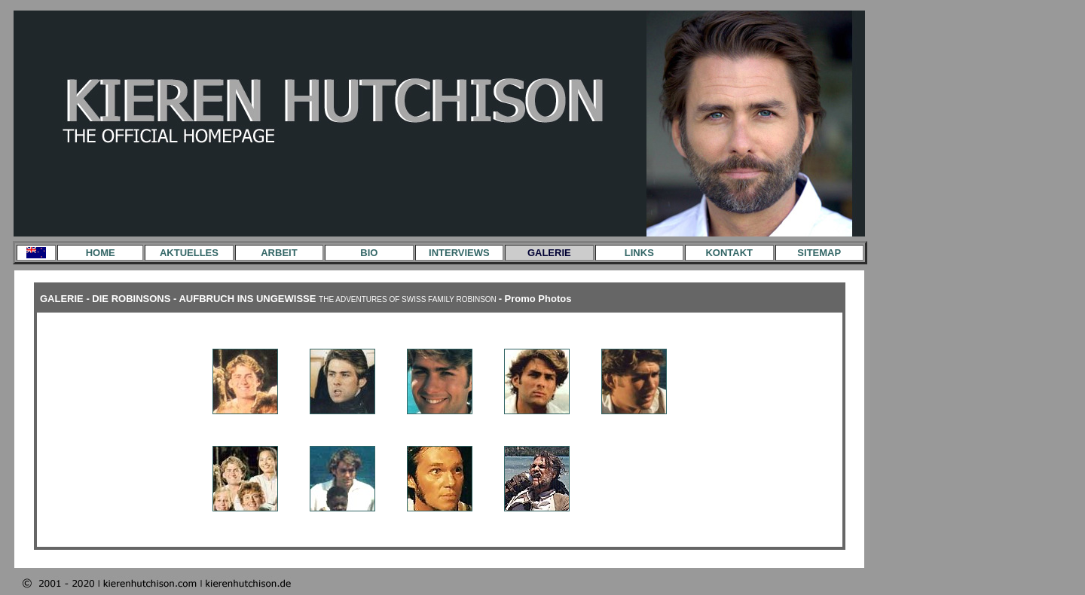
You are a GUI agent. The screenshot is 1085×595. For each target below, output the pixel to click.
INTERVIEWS (459, 252)
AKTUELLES (189, 252)
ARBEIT (279, 252)
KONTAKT (729, 252)
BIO (368, 252)
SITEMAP (819, 252)
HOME (100, 252)
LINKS (639, 252)
